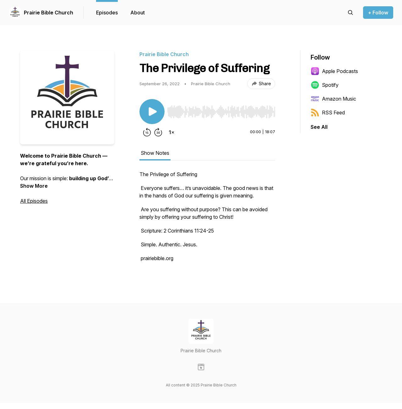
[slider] (221, 111)
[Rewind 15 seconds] (147, 132)
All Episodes (34, 201)
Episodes (107, 12)
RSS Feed (328, 112)
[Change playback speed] (171, 132)
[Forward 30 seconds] (158, 132)
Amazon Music (333, 98)
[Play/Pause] (152, 111)
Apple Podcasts (334, 71)
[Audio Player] (221, 110)
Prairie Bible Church (48, 12)
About (137, 12)
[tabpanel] (207, 219)
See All (319, 127)
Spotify (325, 85)
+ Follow (378, 12)
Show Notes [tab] (155, 153)
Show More (34, 186)
